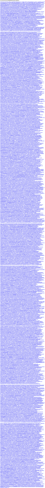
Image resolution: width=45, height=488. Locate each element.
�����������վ (34, 185)
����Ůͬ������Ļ (3, 455)
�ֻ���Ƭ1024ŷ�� (25, 5)
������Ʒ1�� (2, 316)
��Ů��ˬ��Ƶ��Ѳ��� (29, 132)
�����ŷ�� (2, 451)
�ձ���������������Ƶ (4, 147)
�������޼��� (39, 427)
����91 (34, 152)
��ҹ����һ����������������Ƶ (14, 99)
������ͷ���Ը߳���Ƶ (18, 362)
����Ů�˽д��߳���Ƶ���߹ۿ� (40, 187)
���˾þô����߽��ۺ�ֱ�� (30, 442)
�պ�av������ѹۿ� (37, 86)
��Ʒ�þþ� (37, 448)
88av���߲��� (13, 152)
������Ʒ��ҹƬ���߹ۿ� (34, 331)
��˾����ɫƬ (38, 315)
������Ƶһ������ (27, 100)
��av (20, 412)
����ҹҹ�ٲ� (40, 352)
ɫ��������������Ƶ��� (18, 52)
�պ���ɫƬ (31, 473)
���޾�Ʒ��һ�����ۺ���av (22, 306)
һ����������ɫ (31, 255)
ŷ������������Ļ (21, 238)
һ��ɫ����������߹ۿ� (19, 327)
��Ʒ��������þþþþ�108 (8, 185)
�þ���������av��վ (32, 482)
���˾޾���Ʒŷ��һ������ (37, 252)
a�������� (31, 88)
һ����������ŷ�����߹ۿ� (34, 281)
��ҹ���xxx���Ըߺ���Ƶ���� (20, 83)
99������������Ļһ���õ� (5, 105)
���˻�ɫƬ (28, 175)
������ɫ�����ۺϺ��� (13, 416)
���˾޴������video (15, 398)
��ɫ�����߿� (37, 454)
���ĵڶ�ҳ (34, 132)
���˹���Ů (27, 166)
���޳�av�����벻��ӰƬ (26, 35)
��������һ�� (39, 18)
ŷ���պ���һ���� (40, 28)
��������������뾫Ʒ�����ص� (33, 375)
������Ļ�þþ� (16, 117)
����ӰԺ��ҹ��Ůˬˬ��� (13, 387)
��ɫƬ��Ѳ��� (20, 398)
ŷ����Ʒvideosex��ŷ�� (24, 454)
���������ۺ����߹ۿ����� (11, 202)
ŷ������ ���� (35, 372)
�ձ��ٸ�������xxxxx (18, 309)
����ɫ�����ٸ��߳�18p (35, 83)
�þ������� (31, 371)
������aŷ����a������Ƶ (38, 42)
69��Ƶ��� (23, 67)
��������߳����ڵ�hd (27, 26)
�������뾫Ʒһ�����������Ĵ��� (30, 182)
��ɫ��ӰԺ (33, 183)
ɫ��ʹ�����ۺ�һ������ (37, 241)
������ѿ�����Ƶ (18, 257)
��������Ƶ (2, 88)
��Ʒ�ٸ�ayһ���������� (18, 171)
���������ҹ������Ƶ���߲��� (32, 306)
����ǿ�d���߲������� (13, 482)
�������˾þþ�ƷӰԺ (6, 465)
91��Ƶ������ (14, 456)
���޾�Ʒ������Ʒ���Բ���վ (35, 217)
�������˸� (26, 173)
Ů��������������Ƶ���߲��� (30, 105)
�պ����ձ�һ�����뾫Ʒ (30, 391)
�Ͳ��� (9, 221)
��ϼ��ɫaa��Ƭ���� (9, 466)
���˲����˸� (38, 112)
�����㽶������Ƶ (3, 92)
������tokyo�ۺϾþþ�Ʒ (30, 174)
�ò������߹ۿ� (3, 263)
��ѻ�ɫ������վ (32, 426)
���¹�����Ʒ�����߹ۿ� (13, 161)
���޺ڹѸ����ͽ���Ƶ (24, 459)
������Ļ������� (27, 485)
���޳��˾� (2, 435)
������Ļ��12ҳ (10, 106)
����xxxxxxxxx (38, 13)
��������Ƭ (21, 76)
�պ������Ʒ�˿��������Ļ (27, 453)
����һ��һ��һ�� (23, 99)
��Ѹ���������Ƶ (27, 74)
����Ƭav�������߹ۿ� (33, 45)
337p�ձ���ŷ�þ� (8, 98)
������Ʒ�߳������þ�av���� (27, 418)
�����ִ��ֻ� (40, 128)
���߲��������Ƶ (7, 477)
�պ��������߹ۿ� (11, 357)
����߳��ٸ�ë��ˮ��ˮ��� (38, 435)
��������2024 (29, 416)
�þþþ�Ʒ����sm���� (23, 258)
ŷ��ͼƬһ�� (25, 112)
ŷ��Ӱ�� (17, 122)
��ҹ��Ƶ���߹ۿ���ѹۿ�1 (37, 9)
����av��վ (22, 11)
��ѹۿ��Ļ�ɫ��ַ (18, 41)
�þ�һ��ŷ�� (23, 151)
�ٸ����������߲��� (3, 198)
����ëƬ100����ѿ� (25, 79)
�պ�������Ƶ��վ (12, 135)
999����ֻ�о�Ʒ (2, 399)
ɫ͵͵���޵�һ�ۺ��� (18, 252)
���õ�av (38, 245)
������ (1, 309)
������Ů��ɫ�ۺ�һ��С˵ (8, 136)
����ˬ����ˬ (14, 55)
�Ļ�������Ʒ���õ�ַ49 (4, 360)
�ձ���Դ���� (36, 470)
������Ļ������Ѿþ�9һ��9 (5, 36)
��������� (10, 120)
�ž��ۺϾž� (9, 127)
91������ (40, 50)
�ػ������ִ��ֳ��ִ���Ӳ (33, 229)
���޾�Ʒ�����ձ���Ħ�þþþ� (39, 403)
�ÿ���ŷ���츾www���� (11, 458)
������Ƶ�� (41, 130)
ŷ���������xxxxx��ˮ (11, 207)
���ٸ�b (31, 120)
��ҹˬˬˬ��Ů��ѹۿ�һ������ (24, 181)
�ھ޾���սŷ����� (21, 366)
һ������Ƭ (17, 240)
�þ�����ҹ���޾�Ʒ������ (4, 297)
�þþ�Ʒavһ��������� (15, 120)
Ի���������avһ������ (24, 116)
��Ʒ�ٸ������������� (26, 299)
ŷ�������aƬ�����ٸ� (38, 286)
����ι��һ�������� (4, 338)
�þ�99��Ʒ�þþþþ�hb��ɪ (16, 313)
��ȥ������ (26, 429)
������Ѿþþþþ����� (10, 174)
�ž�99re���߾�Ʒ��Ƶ (3, 113)
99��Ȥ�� (23, 340)
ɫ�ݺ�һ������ (2, 2)
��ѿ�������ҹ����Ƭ (4, 102)
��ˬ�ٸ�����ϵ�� (31, 263)
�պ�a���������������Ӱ (35, 56)
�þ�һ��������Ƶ (36, 371)
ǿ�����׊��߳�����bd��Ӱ (20, 211)
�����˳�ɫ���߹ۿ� (3, 54)
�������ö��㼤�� (27, 297)
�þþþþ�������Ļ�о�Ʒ (3, 149)
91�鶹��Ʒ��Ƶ (17, 216)
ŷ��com (30, 472)
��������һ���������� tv (39, 221)
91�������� (18, 154)
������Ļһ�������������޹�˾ (24, 448)
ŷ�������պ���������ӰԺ (8, 20)
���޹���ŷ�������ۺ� (36, 193)
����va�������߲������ (26, 56)
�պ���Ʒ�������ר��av (12, 186)
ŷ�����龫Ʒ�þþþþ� (33, 250)
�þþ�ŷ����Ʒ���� (7, 41)
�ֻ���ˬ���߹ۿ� (26, 321)
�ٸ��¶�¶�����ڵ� (13, 461)
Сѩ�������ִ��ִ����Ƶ (4, 23)
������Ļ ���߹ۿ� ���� (20, 283)
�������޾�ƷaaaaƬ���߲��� (35, 100)
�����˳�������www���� (22, 174)
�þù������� (19, 444)
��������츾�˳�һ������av (12, 45)
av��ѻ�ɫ (28, 329)
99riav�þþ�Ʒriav (36, 176)
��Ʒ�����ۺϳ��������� (35, 339)
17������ (42, 11)
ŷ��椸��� (30, 346)
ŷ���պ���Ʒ (2, 18)
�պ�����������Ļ (3, 197)
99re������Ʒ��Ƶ (38, 293)
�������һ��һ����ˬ (4, 127)
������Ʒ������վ (33, 468)
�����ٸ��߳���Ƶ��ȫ (17, 88)
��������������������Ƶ (5, 139)
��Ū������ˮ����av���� (39, 20)
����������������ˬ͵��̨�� (38, 311)
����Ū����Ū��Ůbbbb (20, 432)
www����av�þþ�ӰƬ (3, 75)
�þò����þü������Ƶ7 (3, 186)
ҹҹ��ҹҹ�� (2, 277)
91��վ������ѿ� (29, 294)
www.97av (23, 171)
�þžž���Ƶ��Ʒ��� (26, 28)
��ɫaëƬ (7, 410)
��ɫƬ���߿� (28, 18)
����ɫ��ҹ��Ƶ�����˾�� (30, 108)
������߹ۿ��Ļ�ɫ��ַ (20, 299)
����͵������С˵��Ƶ (34, 463)
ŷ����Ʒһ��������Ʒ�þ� (11, 250)
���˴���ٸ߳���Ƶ (3, 394)
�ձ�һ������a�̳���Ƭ (19, 425)
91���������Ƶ (20, 298)
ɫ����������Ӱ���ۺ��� (31, 90)
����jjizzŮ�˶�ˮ (13, 252)
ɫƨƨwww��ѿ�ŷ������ (9, 97)
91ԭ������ (12, 451)
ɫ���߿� (41, 83)
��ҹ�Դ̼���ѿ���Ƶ (40, 456)
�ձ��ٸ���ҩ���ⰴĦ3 (13, 69)
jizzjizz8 (14, 62)
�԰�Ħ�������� (39, 223)
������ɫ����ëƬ (3, 391)
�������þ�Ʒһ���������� (9, 156)
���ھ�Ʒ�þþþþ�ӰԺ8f (13, 446)
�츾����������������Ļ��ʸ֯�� (12, 46)
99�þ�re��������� (13, 125)
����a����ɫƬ (7, 245)
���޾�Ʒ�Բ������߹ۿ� (36, 113)
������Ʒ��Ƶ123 (16, 314)
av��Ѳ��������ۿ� (30, 42)
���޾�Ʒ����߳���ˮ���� (30, 4)
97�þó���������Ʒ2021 (6, 5)
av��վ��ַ (36, 108)
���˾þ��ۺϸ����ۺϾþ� (37, 148)
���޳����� (9, 192)
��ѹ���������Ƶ (17, 20)
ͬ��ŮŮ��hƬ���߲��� (3, 468)
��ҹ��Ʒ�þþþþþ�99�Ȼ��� (26, 243)
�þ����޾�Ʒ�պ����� (25, 233)
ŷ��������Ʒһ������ (4, 462)
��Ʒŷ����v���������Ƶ (12, 437)
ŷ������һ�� (2, 444)
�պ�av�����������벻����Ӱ (13, 472)
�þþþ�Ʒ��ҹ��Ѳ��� (9, 427)
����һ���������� (4, 430)
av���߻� (40, 470)
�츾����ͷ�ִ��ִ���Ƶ (39, 253)
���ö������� (35, 14)
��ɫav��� (38, 45)
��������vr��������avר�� (27, 16)
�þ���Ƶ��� (36, 263)
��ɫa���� (27, 113)
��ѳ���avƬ (18, 461)
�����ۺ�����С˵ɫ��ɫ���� (5, 177)
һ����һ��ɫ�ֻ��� (39, 198)
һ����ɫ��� (20, 415)
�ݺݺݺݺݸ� (32, 269)
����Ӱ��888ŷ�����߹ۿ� (22, 442)
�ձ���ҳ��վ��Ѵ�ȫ (17, 388)
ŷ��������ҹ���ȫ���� (4, 79)
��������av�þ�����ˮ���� (22, 341)
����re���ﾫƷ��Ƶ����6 (21, 73)
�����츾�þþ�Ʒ (39, 381)
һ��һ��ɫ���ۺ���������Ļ (17, 267)
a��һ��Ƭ (28, 55)
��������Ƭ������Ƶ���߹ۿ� (13, 163)
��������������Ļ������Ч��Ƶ (35, 231)
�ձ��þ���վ (40, 374)
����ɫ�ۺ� (37, 425)
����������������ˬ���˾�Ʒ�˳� (21, 137)
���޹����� (35, 245)
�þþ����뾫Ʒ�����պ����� (36, 394)
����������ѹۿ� (29, 83)
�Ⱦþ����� (36, 48)
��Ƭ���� (30, 128)
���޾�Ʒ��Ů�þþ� (30, 272)
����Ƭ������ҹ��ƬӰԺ (25, 129)
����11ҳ (39, 389)
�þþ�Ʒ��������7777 (19, 360)
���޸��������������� (4, 50)
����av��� (34, 386)
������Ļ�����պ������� (38, 436)
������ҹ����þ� (12, 229)
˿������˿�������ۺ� (36, 156)
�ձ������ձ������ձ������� (10, 13)
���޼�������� (6, 404)
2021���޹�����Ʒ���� (22, 95)
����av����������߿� (8, 100)
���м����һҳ (25, 339)
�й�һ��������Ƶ (11, 241)
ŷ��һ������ (36, 343)
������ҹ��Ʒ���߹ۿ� (3, 377)
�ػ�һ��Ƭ (29, 247)
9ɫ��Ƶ (36, 81)
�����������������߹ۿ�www (29, 206)
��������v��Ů (27, 387)
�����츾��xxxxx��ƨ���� (10, 381)
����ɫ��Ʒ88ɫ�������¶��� (5, 69)
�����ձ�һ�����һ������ (6, 420)
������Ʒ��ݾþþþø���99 (16, 470)
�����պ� (23, 262)
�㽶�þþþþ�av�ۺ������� (21, 308)
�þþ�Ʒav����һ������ (29, 187)
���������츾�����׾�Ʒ (4, 195)
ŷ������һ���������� (26, 69)
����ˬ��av (38, 116)
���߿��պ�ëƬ (37, 206)
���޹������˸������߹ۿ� (1, 371)
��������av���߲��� (21, 484)
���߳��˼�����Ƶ (14, 87)
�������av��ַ (2, 406)
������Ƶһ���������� (31, 5)
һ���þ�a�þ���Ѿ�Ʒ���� (24, 247)
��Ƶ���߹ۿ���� (15, 429)
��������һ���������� (5, 33)
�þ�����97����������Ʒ (4, 71)
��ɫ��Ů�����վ (19, 367)
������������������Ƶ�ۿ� (6, 132)
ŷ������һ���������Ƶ (37, 194)
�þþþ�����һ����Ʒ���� (38, 55)
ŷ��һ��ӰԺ (40, 274)
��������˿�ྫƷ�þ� (14, 222)
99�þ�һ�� (1, 41)
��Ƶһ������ (26, 435)
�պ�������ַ (2, 247)
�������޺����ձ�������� (15, 246)
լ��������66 (31, 188)
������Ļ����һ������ (4, 227)
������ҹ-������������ (14, 66)
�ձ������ (42, 4)
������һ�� (9, 238)
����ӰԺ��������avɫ (34, 291)
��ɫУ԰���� (7, 327)
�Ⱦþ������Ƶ (36, 255)
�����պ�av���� (40, 240)
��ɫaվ (28, 46)
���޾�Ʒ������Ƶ (40, 379)
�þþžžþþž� (10, 142)
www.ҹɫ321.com (19, 87)
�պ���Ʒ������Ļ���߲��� (4, 26)
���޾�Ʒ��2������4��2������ (30, 284)
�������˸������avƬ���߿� (5, 443)
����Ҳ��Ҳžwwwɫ (12, 199)
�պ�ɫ (40, 214)
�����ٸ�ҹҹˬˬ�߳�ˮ (11, 43)
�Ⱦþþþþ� (15, 235)
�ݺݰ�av (9, 311)
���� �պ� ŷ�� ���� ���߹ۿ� (30, 484)
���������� (30, 2)
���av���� (38, 122)
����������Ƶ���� (20, 162)
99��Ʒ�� (16, 333)
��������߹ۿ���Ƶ (35, 118)
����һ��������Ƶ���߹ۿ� (29, 260)
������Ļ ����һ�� (23, 40)
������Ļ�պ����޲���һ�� (4, 318)
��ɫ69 (12, 192)
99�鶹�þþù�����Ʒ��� (33, 38)
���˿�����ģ (27, 351)
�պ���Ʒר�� (19, 111)
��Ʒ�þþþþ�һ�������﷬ (4, 241)
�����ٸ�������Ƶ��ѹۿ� (34, 102)
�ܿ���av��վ (32, 277)
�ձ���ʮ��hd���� (40, 229)
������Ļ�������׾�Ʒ (25, 188)
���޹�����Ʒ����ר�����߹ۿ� (33, 279)
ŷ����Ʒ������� (9, 205)
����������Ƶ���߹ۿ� (4, 192)
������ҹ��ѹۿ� (23, 246)
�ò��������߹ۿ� (3, 40)
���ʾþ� (1, 5)
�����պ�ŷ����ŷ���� (17, 350)
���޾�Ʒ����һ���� (12, 283)
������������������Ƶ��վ (10, 223)
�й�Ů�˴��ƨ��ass (39, 120)
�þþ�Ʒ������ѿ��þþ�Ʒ (18, 233)
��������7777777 (9, 345)
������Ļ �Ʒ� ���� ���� (13, 90)
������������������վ (5, 158)
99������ (32, 267)
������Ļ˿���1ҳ (30, 130)
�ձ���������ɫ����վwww (12, 484)
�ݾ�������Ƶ (2, 370)
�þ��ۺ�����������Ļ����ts (36, 406)
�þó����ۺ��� (26, 153)
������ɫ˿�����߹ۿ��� (14, 36)
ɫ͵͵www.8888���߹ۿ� (33, 26)
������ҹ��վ (2, 291)
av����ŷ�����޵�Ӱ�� (23, 329)
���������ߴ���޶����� (23, 334)
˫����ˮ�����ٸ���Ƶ (10, 175)
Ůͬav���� (18, 411)
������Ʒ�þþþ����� (6, 448)
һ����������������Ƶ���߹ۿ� (6, 152)
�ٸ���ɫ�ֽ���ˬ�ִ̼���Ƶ (39, 24)
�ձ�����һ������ (18, 451)
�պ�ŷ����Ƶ (36, 142)
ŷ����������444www (3, 163)
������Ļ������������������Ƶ (33, 168)
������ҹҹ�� (35, 106)
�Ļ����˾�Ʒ (25, 120)
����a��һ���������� (4, 164)
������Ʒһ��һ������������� (11, 444)
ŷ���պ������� (3, 473)
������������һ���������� (9, 240)
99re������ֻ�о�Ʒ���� (4, 47)
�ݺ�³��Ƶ (18, 403)
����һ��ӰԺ (15, 318)
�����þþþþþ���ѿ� (35, 178)
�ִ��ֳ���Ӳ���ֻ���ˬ (10, 62)
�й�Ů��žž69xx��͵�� (39, 132)
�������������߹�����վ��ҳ (5, 133)
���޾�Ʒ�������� (3, 62)
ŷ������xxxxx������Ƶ (4, 109)
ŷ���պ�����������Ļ (4, 352)
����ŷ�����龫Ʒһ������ (21, 390)
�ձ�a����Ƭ (22, 202)
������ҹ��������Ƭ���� (37, 36)
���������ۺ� (31, 209)
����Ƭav (28, 207)
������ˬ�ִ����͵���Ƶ (15, 181)
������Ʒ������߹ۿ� (37, 37)
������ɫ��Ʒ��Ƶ (3, 123)
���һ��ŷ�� (12, 459)
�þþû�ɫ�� (1, 267)
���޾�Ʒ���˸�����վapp (17, 262)
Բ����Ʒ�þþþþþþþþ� (15, 372)
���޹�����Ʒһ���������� (14, 282)
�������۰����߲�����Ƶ (14, 477)
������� (38, 11)
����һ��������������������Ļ (32, 41)
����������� (31, 429)
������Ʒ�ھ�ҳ (27, 253)
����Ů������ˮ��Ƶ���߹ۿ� (35, 97)
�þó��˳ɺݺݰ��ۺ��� (28, 78)
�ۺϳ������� (31, 37)
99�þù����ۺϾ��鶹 (3, 296)
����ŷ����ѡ (20, 277)
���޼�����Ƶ (21, 26)
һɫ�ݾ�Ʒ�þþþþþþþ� (39, 222)
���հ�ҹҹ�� (33, 297)
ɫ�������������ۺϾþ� (20, 323)
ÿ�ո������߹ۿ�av (9, 289)
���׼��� (1, 99)
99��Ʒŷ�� (7, 473)
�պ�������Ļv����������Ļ (9, 326)
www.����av (9, 24)
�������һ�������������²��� (16, 287)
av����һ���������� (39, 486)
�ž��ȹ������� (9, 366)
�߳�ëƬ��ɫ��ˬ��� (15, 466)
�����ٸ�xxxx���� (13, 321)
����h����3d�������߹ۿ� (39, 235)
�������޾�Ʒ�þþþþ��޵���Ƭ (28, 194)
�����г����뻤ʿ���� (15, 112)
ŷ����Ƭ (1, 28)
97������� (26, 11)
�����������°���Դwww (4, 262)
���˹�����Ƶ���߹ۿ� (16, 106)
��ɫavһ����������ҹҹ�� (4, 159)
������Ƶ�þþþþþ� (34, 456)
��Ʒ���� (30, 113)
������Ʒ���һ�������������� (6, 324)
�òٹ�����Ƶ (11, 376)
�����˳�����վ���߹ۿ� (23, 463)
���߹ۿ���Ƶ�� (36, 243)
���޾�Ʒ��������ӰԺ (40, 434)
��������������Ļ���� (33, 25)
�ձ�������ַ (23, 41)
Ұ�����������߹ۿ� (7, 478)
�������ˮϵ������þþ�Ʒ (26, 468)
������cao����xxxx (3, 359)
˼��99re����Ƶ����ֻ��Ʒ (17, 129)
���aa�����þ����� (19, 223)
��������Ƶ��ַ (9, 313)
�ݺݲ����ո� (34, 448)
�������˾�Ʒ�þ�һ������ (4, 73)
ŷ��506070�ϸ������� (3, 48)
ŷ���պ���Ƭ (38, 64)
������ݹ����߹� (11, 116)
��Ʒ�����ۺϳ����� (10, 281)
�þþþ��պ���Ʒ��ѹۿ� (10, 434)
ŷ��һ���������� (35, 53)
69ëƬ (21, 81)
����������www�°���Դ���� (37, 54)
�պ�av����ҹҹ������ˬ (29, 9)
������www (20, 159)
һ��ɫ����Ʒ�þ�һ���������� (5, 108)
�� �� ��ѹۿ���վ (36, 316)
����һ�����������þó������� (38, 16)
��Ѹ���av (13, 67)
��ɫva (21, 106)
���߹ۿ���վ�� (27, 271)
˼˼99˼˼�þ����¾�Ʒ (24, 389)
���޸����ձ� (28, 95)
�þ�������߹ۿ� (40, 14)
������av (41, 85)
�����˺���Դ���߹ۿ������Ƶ (5, 310)
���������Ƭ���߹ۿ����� (38, 123)
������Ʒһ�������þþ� (23, 477)
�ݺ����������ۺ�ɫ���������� (39, 429)
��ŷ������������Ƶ (21, 399)
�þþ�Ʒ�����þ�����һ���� (5, 321)
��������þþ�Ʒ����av (24, 430)
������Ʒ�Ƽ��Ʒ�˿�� (3, 274)
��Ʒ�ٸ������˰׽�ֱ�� (27, 165)
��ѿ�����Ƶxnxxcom (3, 250)
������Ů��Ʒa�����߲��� (20, 276)
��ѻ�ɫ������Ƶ (11, 171)
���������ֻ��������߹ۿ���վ (5, 272)
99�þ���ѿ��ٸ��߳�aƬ (18, 24)
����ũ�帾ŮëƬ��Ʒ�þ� (9, 340)
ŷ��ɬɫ (26, 326)
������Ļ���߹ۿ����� (32, 158)
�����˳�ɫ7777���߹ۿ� (39, 417)
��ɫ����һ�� (14, 19)
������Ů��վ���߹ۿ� (26, 109)
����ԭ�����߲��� (17, 226)
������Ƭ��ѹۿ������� (22, 128)
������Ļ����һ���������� (5, 7)
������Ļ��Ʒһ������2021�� (32, 389)
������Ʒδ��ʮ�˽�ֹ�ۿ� (4, 341)
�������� (34, 7)
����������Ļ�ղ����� (20, 305)
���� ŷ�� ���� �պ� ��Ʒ (25, 229)
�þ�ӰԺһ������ (32, 233)
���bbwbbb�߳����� (9, 379)
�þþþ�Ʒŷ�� (8, 359)
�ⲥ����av (42, 357)
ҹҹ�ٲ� (20, 314)
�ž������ (24, 391)
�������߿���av (21, 248)
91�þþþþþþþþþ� (42, 326)
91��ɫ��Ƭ (32, 125)
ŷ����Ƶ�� (14, 83)
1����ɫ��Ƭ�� (30, 304)
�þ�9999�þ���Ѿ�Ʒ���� (31, 362)
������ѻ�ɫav (17, 62)
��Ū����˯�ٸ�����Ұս (18, 346)
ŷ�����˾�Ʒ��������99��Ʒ (35, 444)
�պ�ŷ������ (24, 451)
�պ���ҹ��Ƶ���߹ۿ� (40, 2)
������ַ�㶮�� (31, 98)
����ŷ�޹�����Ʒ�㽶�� (21, 141)
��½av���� (42, 275)
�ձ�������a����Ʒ (28, 59)
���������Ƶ (19, 71)
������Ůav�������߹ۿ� (4, 90)
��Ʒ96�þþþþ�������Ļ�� (26, 267)
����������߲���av (29, 29)
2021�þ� (38, 157)
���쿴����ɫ (7, 165)
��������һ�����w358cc (36, 294)
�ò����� (35, 19)
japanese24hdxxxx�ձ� (9, 112)
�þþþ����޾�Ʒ (12, 71)
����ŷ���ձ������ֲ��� (4, 251)
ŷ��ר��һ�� (41, 76)
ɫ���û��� (33, 81)
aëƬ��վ (1, 29)
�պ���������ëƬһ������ (31, 68)
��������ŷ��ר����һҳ (4, 474)
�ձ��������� (33, 292)
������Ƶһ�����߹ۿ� (29, 222)
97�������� (19, 443)
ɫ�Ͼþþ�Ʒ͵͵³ (31, 480)
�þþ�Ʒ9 (11, 231)
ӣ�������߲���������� (4, 482)
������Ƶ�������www (24, 375)
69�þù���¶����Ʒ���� (21, 78)
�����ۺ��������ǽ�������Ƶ (5, 328)
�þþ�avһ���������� (11, 118)
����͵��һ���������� (15, 359)
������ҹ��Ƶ (32, 169)
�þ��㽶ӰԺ (23, 204)
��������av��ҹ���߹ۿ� (20, 33)
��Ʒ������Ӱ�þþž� (9, 75)
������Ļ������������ (9, 52)
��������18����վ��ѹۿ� (38, 455)
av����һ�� (37, 426)
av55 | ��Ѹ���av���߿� (18, 140)
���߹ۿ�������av (39, 68)
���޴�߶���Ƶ (32, 35)
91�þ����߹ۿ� (9, 386)
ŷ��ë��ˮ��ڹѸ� (25, 473)
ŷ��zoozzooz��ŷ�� (10, 308)
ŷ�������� (2, 485)
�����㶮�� (21, 122)
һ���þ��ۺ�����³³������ (24, 348)
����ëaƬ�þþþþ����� (38, 401)
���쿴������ (9, 9)
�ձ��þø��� (41, 192)
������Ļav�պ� (32, 355)
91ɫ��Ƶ (10, 159)
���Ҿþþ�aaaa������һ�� (12, 360)
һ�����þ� (2, 477)
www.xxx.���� (26, 7)
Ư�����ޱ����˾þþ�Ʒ (3, 174)
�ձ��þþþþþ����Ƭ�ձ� (3, 233)
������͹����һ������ (25, 25)
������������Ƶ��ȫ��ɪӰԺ (5, 125)
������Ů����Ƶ (41, 279)
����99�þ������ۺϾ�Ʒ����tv (5, 25)
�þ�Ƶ (41, 140)
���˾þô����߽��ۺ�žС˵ (3, 314)
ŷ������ (12, 331)
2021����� (20, 90)
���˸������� (2, 340)
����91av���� (20, 372)
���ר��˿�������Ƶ (3, 117)
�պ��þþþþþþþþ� (36, 146)
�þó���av (36, 246)
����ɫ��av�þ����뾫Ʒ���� (18, 35)
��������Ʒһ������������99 (27, 152)
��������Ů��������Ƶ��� (13, 415)
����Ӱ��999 (36, 272)
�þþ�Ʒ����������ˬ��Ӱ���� (5, 252)
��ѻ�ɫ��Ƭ (21, 158)
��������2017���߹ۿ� (21, 103)
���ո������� (17, 23)
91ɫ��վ (9, 80)
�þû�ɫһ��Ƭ (33, 341)
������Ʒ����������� (37, 62)
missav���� (2, 66)
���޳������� (29, 394)
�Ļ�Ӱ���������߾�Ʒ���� (37, 301)
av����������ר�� (17, 326)
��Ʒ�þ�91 (34, 24)
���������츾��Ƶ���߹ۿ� (5, 43)
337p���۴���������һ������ (5, 173)
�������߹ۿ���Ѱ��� (38, 276)
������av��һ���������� (16, 272)
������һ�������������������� (34, 258)
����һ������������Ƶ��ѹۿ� (7, 57)
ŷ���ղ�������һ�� (30, 226)
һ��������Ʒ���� (29, 412)
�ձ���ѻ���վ (41, 188)
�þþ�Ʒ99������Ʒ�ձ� (32, 298)
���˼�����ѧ (25, 122)
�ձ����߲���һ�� (3, 345)
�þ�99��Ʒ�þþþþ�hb (10, 430)
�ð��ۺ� (40, 343)
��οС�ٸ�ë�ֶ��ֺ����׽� (3, 120)
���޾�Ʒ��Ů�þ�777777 (28, 270)
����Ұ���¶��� (37, 4)
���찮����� (28, 420)
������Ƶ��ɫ (22, 23)
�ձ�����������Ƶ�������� (20, 400)
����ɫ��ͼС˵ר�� (28, 14)
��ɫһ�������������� (19, 296)
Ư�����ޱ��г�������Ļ (9, 370)
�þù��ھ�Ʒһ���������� (31, 112)
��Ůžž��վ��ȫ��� (22, 54)
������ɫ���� (2, 486)
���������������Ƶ (11, 479)
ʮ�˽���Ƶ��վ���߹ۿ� (9, 35)
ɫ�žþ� (27, 246)
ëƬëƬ (31, 54)
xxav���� (1, 95)
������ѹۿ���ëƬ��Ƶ (6, 29)
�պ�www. (28, 444)
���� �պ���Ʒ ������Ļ (19, 485)
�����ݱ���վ (22, 458)
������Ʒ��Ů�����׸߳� (6, 216)
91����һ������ (24, 279)
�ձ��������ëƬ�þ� (3, 175)
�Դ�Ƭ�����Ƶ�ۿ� (38, 484)
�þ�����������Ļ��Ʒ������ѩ (12, 248)
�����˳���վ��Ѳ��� (27, 162)
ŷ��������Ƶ (2, 332)
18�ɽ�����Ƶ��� (26, 426)
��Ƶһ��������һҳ (3, 112)
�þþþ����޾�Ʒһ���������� (12, 214)
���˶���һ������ (23, 226)
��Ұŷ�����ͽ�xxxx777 (24, 156)
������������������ (34, 432)
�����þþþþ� (36, 93)
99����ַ (15, 175)
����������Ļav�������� (5, 287)
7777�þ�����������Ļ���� (8, 375)
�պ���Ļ (39, 430)
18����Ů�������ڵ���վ (7, 144)
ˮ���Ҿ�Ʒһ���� (2, 429)
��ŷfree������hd (29, 328)
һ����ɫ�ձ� (9, 85)
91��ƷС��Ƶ (25, 147)
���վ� (21, 377)
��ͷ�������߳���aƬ (3, 339)
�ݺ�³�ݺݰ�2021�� (41, 416)
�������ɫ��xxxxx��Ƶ (8, 485)
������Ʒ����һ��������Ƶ (9, 396)
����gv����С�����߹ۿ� (32, 13)
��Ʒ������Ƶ (7, 315)
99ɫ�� (36, 134)
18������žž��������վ (26, 281)
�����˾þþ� (30, 372)
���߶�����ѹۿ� (17, 258)
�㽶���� (36, 340)
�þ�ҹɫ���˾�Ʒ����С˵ (38, 66)
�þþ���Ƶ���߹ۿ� (24, 338)
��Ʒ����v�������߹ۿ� (22, 381)
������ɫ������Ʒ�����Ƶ (29, 276)
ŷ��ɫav (40, 236)
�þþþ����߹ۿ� (32, 141)
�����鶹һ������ (19, 148)
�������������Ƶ (30, 19)
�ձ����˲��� (21, 304)
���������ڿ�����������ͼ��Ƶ (32, 421)
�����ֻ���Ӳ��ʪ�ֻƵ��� (34, 110)
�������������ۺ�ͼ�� (4, 389)
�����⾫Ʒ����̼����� (20, 260)
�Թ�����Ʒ (37, 334)
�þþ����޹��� (2, 165)
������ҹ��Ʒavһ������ (13, 128)
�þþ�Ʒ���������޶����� (26, 257)
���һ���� (35, 120)
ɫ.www (5, 289)
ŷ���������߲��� (33, 471)
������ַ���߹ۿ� (21, 190)
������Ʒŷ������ (28, 262)
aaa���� (11, 11)
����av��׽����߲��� (33, 420)
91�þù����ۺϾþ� (15, 253)
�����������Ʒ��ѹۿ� (23, 315)
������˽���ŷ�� (20, 370)
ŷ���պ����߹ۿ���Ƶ (3, 313)
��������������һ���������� (35, 367)
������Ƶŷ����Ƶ (36, 439)
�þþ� (18, 387)
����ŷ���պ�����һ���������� (6, 56)
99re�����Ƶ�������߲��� (40, 269)
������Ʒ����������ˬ (15, 7)
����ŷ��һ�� (2, 333)
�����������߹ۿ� (32, 76)
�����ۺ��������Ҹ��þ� (4, 130)
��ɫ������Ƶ (32, 360)
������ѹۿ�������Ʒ (24, 263)
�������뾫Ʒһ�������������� (30, 212)
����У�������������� (7, 28)
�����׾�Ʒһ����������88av (14, 132)
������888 (37, 192)
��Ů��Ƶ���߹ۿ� (2, 253)
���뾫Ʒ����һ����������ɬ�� (14, 236)
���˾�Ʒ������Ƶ (9, 54)
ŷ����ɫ (25, 23)
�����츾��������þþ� (11, 288)
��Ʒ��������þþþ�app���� (16, 351)
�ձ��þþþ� (28, 120)
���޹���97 (21, 243)
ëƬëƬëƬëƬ (21, 43)
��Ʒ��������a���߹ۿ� (18, 16)
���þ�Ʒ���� (24, 241)
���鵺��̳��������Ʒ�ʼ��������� (30, 288)
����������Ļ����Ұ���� (20, 421)
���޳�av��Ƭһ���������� (4, 11)
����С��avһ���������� (39, 324)
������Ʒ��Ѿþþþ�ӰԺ (31, 401)
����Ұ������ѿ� (40, 443)
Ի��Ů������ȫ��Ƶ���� (9, 4)
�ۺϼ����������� (22, 66)
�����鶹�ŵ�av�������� (35, 485)
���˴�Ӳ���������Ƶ (8, 442)
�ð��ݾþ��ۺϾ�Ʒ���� (3, 80)
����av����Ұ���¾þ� (16, 243)
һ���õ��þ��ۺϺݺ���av (10, 258)
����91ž (13, 485)
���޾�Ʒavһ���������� (4, 226)
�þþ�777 (42, 151)
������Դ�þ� (12, 382)
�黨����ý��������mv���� (26, 460)
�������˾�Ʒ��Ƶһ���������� (35, 151)
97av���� (25, 49)
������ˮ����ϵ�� (40, 398)
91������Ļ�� (17, 331)
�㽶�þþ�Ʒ (40, 243)
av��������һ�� (33, 214)
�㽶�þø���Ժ (7, 137)
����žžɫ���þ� (26, 441)
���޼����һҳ (22, 331)
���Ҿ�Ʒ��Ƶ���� (16, 4)
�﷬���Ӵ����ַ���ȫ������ (36, 369)
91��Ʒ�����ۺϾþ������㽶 (4, 283)
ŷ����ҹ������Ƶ (3, 366)
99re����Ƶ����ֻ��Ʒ (37, 267)
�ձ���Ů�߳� (14, 162)
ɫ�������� (32, 55)
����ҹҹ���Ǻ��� (13, 41)
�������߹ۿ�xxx (41, 346)
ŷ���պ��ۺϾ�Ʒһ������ (9, 129)
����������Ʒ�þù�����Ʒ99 (33, 79)
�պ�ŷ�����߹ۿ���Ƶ (19, 109)
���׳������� (14, 24)
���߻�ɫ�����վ (17, 102)
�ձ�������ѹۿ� (6, 236)
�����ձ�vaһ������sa (4, 206)
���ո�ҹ (9, 211)
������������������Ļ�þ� (35, 449)
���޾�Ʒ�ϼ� (29, 341)
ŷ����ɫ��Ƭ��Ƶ (20, 339)
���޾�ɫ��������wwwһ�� (11, 425)
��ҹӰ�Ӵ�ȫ (2, 55)
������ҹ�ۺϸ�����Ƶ (20, 153)
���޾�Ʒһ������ (24, 13)
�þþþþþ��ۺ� (34, 388)
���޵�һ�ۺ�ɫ (22, 439)
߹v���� (8, 197)
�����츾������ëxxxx (30, 20)
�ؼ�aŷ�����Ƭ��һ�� (19, 168)
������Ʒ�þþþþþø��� (34, 313)
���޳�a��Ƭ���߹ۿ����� (11, 113)
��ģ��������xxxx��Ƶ (15, 5)
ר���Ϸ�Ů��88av (13, 98)
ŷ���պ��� (31, 211)
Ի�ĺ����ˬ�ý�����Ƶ (33, 18)
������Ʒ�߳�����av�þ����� (34, 251)
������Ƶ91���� (16, 194)
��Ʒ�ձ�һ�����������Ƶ (4, 49)
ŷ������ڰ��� (2, 270)
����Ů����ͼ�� (3, 427)
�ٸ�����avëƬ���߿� (3, 169)
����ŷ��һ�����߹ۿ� (4, 386)
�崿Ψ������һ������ (32, 161)
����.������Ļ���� (4, 357)
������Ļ (40, 47)
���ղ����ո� (42, 67)
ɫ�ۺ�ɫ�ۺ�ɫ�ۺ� (11, 398)
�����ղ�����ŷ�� (3, 288)
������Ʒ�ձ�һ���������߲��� (21, 6)
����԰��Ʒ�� (35, 260)
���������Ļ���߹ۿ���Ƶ (26, 275)
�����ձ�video (27, 151)
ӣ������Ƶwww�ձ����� (14, 21)
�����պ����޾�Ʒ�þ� (9, 429)
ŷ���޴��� (23, 351)
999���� (24, 360)
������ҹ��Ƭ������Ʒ (4, 171)
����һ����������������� (30, 73)
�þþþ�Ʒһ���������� (37, 88)
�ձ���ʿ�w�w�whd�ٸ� (39, 152)
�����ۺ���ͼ (11, 79)
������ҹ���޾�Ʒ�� (21, 92)
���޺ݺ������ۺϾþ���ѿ (31, 340)
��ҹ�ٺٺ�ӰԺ (11, 463)
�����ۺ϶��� (29, 475)
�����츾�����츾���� (22, 18)
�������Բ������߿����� (21, 227)
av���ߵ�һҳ (30, 311)
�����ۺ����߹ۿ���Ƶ (3, 299)
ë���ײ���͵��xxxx (19, 2)
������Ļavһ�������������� (5, 271)
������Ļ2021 (12, 284)
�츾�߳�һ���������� (14, 217)
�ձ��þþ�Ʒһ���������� (15, 173)
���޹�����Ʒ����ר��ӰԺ (13, 157)
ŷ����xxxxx (9, 298)
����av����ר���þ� (3, 176)
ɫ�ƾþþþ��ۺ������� (3, 362)
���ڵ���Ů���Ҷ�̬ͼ (18, 199)
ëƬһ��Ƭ (32, 86)
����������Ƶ (22, 113)
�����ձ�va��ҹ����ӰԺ (29, 164)
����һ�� (38, 238)
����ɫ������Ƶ (14, 238)
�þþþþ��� (20, 365)
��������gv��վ (34, 327)
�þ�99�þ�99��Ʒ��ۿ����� (7, 83)
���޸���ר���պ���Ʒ (3, 235)
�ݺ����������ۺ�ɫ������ (33, 157)
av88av (28, 371)
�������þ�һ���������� (15, 212)
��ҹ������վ (24, 309)
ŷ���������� (18, 57)
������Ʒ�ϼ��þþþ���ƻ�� (19, 245)
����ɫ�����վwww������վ (36, 69)
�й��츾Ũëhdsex (32, 123)
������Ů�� (11, 262)
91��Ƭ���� (27, 350)
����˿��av (39, 153)
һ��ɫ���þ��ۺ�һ (28, 345)
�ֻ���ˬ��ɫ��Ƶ (2, 224)
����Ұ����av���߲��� (20, 404)
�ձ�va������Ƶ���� (28, 404)
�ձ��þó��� (20, 374)
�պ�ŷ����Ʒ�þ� (35, 210)
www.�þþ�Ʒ (26, 382)
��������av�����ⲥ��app (24, 62)
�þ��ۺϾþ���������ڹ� (11, 257)
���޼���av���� (19, 69)
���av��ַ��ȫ (12, 177)
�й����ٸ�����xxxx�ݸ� (13, 164)
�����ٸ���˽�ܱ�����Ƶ (25, 88)
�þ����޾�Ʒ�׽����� (10, 117)
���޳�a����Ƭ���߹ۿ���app (23, 63)
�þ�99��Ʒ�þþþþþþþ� (3, 446)
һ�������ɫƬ (2, 289)
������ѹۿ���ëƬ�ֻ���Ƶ (31, 134)
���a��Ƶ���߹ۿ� (31, 343)
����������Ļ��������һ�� (20, 135)
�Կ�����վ (2, 156)
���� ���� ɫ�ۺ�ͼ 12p (40, 7)
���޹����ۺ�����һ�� (21, 59)
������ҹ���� (41, 40)
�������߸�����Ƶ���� (25, 57)
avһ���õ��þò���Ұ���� (4, 334)
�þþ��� (14, 324)
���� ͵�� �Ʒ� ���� (9, 153)
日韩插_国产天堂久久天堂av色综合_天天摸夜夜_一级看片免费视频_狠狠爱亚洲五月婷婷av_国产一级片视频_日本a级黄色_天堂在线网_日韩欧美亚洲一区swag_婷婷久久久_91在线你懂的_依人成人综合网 (22, 1)
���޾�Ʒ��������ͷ (21, 49)
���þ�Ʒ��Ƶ (25, 304)
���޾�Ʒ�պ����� (35, 442)
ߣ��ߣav (5, 66)
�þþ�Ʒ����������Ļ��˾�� (29, 474)
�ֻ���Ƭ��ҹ (29, 369)
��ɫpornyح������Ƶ (3, 14)
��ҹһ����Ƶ (22, 7)
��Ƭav (28, 459)
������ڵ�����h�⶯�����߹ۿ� (9, 316)
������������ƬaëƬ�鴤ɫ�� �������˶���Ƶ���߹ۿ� (33, 71)
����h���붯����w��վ (20, 144)
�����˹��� (2, 87)
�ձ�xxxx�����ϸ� (18, 336)
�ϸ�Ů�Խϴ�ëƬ (41, 57)
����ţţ (3, 395)
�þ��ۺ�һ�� (2, 223)
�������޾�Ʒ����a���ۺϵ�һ (5, 99)
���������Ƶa (17, 116)
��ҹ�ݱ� (19, 416)
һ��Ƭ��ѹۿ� (21, 112)
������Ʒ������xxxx (7, 435)
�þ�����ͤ (22, 133)
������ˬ (32, 146)
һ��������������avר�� (31, 47)
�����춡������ (3, 327)
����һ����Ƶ (37, 233)
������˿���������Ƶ (32, 11)
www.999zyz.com (9, 86)
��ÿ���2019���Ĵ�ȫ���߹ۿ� (26, 111)
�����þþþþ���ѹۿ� (19, 343)
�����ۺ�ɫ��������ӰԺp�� (13, 110)
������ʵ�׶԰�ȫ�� (21, 169)
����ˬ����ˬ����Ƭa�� (26, 471)
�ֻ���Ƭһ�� (37, 236)
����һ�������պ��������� (34, 127)
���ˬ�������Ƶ (21, 192)
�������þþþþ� (31, 139)
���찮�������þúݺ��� (17, 449)
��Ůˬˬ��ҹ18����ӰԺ (9, 372)
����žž (18, 50)
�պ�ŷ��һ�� (24, 86)
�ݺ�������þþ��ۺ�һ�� (8, 55)
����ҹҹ (27, 103)
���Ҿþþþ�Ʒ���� (37, 154)
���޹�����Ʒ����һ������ (28, 455)
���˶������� (18, 291)
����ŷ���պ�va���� (27, 396)
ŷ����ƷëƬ (15, 174)
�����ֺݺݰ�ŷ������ (26, 287)
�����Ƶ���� (21, 21)
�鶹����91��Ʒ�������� (15, 439)
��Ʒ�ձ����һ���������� (5, 53)
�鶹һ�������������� (23, 359)
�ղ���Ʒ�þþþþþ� (19, 55)
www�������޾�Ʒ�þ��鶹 (14, 25)
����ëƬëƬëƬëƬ (7, 487)
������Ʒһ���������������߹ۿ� (14, 47)
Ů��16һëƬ (19, 405)
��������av (14, 231)
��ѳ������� (24, 130)
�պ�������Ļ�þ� (12, 473)
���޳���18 (41, 355)
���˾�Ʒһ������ (14, 127)
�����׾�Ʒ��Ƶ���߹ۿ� (3, 200)
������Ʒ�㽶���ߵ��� (30, 318)
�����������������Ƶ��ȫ (19, 193)
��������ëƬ (16, 169)
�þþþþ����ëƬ (23, 350)
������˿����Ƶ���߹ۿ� (26, 214)
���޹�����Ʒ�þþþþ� (13, 33)
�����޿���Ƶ (18, 176)
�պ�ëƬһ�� (10, 109)
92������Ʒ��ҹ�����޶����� (22, 125)
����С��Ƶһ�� (19, 13)
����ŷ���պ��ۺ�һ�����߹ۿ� (12, 292)
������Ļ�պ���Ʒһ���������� (6, 471)
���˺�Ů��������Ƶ (5, 481)
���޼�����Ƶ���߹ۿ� (39, 299)
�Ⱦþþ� (42, 214)
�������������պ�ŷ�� (39, 377)
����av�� (36, 141)
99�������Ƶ (16, 79)
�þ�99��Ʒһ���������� (9, 286)
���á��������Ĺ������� (13, 206)
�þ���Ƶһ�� (8, 68)
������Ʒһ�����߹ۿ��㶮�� (9, 88)
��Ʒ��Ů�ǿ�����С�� (24, 405)
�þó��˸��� (23, 286)
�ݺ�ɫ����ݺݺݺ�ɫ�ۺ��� (16, 38)
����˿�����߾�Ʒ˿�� (25, 293)
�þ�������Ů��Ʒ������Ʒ (32, 338)
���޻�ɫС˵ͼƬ (11, 318)
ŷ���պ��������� (11, 377)
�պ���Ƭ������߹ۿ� (21, 420)
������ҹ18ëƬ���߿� (3, 248)
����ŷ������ (16, 332)
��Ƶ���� (2, 240)
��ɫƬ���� (8, 66)
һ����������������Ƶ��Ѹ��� (6, 243)
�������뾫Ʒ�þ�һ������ (18, 462)
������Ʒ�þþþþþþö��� (40, 287)
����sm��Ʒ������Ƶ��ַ (37, 328)
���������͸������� (15, 78)
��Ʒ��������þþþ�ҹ (33, 200)
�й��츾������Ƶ (31, 159)
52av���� (5, 279)
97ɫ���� (16, 328)
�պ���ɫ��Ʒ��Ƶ (3, 98)
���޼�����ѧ (34, 205)
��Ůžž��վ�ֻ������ (28, 33)
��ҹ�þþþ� (5, 458)
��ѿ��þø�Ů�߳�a (36, 309)
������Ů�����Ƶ (39, 87)
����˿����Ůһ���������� (13, 200)
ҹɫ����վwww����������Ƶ (28, 439)
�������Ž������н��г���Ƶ (14, 450)
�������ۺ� (33, 417)
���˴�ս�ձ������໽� (23, 388)
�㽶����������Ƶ (34, 257)
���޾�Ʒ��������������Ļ (29, 348)
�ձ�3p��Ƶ (14, 153)
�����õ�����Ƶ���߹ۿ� (17, 480)
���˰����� (38, 182)
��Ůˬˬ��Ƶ (35, 174)
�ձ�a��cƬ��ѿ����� (33, 115)
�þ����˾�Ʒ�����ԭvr (33, 109)
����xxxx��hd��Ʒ (15, 366)
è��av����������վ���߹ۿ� (22, 46)
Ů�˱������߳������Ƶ (4, 193)
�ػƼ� (41, 231)
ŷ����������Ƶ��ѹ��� (4, 188)
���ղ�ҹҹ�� (25, 282)
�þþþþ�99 (1, 144)
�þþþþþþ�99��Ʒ (25, 24)
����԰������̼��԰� (32, 14)
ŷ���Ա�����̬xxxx (19, 130)
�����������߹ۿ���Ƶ (30, 415)
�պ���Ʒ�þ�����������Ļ (5, 369)
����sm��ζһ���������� (4, 449)
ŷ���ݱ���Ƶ (2, 478)
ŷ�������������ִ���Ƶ (35, 310)
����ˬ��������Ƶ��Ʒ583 (14, 315)
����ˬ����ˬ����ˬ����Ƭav (9, 12)
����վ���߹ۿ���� (25, 159)
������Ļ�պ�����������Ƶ (9, 59)
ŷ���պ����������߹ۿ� (35, 323)
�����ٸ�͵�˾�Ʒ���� (3, 24)
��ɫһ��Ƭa (1, 236)
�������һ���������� (34, 165)
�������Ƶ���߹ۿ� (15, 85)
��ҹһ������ (8, 439)
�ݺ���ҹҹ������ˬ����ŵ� (13, 228)
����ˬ (28, 128)
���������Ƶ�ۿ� (27, 432)
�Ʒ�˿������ (31, 350)
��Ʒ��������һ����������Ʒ (10, 305)
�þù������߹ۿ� (2, 479)
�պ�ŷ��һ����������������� (11, 111)
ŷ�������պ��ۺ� (32, 441)
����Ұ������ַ (3, 304)
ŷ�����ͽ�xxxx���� (3, 400)
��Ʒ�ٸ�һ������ (36, 366)
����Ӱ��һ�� (23, 412)
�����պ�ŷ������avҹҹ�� (15, 133)
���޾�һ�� (15, 274)
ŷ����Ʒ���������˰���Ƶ (25, 38)
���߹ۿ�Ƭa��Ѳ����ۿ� (26, 230)
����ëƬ (13, 14)
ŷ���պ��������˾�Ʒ (33, 195)
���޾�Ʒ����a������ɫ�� (8, 403)
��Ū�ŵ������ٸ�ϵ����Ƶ (11, 176)
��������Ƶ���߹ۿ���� (19, 393)
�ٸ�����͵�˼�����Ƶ (30, 299)
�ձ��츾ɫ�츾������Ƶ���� (7, 351)
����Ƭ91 (39, 200)
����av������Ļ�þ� (13, 73)
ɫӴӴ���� (36, 175)
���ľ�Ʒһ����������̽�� (20, 9)
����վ (26, 466)
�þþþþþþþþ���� (26, 238)
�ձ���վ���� (30, 228)
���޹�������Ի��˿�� (24, 149)
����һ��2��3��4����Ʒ (35, 21)
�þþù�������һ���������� (10, 333)
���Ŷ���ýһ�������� (31, 147)
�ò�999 (25, 294)
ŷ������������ (7, 451)
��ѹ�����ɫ (6, 418)
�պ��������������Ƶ (20, 441)
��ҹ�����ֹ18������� (4, 211)
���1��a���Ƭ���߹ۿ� (32, 116)
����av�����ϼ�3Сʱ (3, 148)
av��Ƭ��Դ (32, 470)
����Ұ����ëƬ (32, 332)
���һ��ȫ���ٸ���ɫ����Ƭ (33, 75)
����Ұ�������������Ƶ (19, 147)
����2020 (9, 115)
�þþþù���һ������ (18, 301)
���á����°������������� (15, 209)
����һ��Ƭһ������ (3, 9)
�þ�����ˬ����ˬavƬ (17, 156)
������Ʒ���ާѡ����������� (15, 74)
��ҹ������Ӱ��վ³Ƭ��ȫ (32, 12)
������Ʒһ (13, 109)
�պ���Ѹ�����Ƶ (15, 183)
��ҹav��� (11, 50)
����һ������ (3, 426)
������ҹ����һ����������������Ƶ (18, 406)
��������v (11, 297)
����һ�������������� (14, 365)
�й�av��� (30, 458)
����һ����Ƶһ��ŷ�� (35, 458)
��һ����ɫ (21, 394)
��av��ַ (41, 413)
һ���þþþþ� (34, 198)
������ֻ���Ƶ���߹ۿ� (14, 92)
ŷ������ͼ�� (16, 334)
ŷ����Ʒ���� (36, 226)
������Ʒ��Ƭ (32, 154)
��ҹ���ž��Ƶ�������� (7, 187)
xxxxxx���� (27, 154)
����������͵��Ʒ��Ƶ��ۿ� (6, 110)
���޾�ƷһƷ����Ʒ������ (28, 303)
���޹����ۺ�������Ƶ (34, 222)
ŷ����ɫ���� (19, 214)
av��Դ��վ (15, 219)
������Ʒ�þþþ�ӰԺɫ (33, 253)
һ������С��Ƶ (8, 123)
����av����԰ (19, 81)
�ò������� (14, 144)
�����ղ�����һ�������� (37, 52)
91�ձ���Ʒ (1, 326)
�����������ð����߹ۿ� (10, 40)
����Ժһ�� (29, 125)
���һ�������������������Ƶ (23, 45)
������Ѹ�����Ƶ (22, 4)
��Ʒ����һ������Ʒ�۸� (4, 421)
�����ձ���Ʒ (17, 67)
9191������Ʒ (31, 435)
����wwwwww (16, 481)
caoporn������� (17, 263)
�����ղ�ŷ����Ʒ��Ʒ (33, 153)
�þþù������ (12, 481)
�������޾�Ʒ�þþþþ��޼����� (15, 100)
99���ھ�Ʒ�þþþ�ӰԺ (3, 381)
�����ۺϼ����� (33, 305)
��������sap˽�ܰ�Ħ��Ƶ (4, 298)
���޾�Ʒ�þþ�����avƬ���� (16, 68)
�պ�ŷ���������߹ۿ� (4, 45)
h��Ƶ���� (15, 50)
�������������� (3, 214)
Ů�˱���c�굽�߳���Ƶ (3, 64)
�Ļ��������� (37, 35)
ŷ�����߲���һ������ (36, 326)
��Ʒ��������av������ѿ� (35, 173)
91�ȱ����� (23, 53)
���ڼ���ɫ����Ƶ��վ (30, 176)
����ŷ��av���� (11, 410)
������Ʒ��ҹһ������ (25, 139)
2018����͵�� (2, 4)
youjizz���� (26, 209)
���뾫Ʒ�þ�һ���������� (18, 180)
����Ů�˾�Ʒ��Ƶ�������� (32, 223)
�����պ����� (37, 413)
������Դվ (36, 474)
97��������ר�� (21, 12)
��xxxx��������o (3, 255)
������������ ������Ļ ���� (20, 29)
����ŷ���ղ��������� (34, 365)
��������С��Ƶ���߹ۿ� (35, 74)
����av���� (21, 194)
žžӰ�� (34, 269)
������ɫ (30, 103)
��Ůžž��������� (33, 6)
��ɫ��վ (20, 387)
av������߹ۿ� (12, 29)
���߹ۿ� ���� (38, 95)
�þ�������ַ (30, 334)
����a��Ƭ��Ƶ (11, 474)
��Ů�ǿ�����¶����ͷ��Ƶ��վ (5, 382)
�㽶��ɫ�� (20, 79)
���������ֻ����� (3, 308)
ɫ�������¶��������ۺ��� (29, 235)
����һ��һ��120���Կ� (23, 93)
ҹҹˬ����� (29, 80)
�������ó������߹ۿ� (38, 415)
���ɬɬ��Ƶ (26, 458)
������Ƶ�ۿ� (2, 286)
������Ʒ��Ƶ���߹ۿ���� (26, 140)
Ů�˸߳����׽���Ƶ (23, 461)
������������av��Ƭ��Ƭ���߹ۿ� (21, 42)
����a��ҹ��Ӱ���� (25, 482)
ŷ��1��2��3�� (23, 154)
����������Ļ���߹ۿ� (28, 183)
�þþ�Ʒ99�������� (3, 258)
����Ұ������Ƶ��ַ (39, 137)
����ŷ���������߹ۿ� (21, 195)
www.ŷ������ (7, 450)
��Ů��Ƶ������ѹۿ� (17, 357)
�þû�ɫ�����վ (2, 303)
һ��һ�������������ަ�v (20, 118)
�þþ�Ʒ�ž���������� (29, 333)
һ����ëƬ (22, 74)
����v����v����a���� (4, 128)
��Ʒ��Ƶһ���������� (4, 103)
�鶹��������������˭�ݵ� (14, 188)
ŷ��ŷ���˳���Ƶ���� (37, 318)
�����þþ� (2, 418)
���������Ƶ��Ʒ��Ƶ (24, 369)
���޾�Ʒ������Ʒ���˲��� (14, 311)
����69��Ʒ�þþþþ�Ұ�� (13, 81)
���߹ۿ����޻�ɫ (10, 178)
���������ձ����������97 (9, 395)
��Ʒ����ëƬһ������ (30, 99)
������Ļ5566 (2, 415)
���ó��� (19, 293)
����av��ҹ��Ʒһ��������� (5, 460)
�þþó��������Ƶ (36, 76)
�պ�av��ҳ (21, 120)
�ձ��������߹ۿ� (26, 37)
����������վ (34, 398)
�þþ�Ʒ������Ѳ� (3, 153)
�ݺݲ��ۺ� (28, 6)
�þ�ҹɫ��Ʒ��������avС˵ (25, 87)
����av (17, 98)
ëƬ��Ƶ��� (20, 253)
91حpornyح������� (9, 157)
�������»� (15, 294)
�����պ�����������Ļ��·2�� (19, 105)
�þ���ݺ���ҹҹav (25, 372)
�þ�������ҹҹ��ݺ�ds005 (36, 453)
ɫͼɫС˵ (11, 5)
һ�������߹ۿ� (13, 211)
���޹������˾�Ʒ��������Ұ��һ (15, 53)
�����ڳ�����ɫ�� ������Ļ (5, 217)
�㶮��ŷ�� (40, 178)
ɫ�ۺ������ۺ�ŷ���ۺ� (11, 61)
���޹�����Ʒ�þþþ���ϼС (35, 270)
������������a (38, 136)
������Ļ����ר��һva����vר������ (21, 198)
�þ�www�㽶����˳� (13, 154)
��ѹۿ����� (20, 482)
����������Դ (3, 379)
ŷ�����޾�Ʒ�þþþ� (27, 305)
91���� (21, 313)
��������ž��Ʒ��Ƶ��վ (10, 64)
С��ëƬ (27, 2)
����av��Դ (32, 309)
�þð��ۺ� (31, 446)
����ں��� (29, 54)
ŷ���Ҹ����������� (16, 11)
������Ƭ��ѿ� (40, 106)
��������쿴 (38, 305)
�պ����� (12, 364)
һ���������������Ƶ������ (22, 401)
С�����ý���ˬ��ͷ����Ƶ (16, 182)
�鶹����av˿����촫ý (23, 132)
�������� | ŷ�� (10, 193)
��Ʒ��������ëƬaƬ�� (19, 37)
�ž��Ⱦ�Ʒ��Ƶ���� (8, 151)
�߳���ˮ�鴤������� (39, 105)
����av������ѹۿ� (15, 48)
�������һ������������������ (12, 304)
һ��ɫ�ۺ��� (2, 408)
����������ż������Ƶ (4, 282)
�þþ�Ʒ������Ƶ (29, 40)
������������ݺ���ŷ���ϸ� (16, 115)
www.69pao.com (11, 80)
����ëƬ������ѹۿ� (31, 359)
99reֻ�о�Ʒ (29, 173)
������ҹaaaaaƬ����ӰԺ (13, 277)
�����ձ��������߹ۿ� (30, 66)
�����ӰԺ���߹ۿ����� (28, 36)
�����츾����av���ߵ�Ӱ (39, 405)
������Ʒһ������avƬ (13, 367)
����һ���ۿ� (30, 24)
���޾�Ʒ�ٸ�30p (40, 181)
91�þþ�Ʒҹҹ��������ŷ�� (14, 413)
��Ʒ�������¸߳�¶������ (30, 393)
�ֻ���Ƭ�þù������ (12, 301)
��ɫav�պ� (11, 253)
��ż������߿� (8, 486)
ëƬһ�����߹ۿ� (11, 130)
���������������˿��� (5, 231)
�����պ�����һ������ (4, 416)
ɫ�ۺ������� (11, 226)
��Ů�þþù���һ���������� (24, 450)
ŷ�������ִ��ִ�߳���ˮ (39, 441)
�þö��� (33, 111)
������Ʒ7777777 (21, 435)
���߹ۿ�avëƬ (16, 12)
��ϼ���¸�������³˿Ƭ (5, 367)
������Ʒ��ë (38, 23)
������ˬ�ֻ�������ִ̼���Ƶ (34, 57)
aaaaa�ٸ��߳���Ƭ (27, 85)
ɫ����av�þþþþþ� (19, 418)
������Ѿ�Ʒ (19, 468)
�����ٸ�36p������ (22, 108)
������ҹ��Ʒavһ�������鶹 (21, 19)
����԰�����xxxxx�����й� (24, 416)
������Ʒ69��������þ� (25, 123)
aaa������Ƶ (2, 185)
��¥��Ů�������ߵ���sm (4, 135)
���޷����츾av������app (8, 93)
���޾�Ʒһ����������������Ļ (15, 460)
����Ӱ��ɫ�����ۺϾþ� (14, 95)
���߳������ (8, 212)
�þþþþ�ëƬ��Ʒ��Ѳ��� (31, 219)
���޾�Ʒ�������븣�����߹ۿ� (9, 219)
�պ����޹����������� (37, 333)
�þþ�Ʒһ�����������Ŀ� (13, 293)
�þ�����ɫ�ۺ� (15, 75)
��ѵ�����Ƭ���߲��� (3, 86)
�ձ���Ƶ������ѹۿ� (34, 78)
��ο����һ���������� (26, 292)
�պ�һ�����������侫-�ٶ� (17, 108)
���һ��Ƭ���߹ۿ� (28, 408)
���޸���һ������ (31, 93)
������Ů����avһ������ (10, 455)
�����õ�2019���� (3, 257)
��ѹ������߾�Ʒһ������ (4, 122)
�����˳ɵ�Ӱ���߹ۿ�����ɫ (23, 228)
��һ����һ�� (29, 133)
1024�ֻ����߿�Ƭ (36, 139)
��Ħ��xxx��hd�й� (8, 406)
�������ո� (2, 305)
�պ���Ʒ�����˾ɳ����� (40, 209)
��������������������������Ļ (10, 275)
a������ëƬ (31, 106)
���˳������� (39, 338)
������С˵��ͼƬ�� (7, 277)
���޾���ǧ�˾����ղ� (9, 294)
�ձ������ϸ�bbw (3, 222)
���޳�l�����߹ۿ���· (31, 405)
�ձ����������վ (24, 80)
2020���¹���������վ (21, 85)
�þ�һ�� (36, 379)
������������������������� (6, 78)
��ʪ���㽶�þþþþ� (26, 296)
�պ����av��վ (36, 274)
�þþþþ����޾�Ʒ (15, 353)
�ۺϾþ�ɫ (35, 391)
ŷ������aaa (41, 375)
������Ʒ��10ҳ (17, 149)
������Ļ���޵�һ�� (14, 151)
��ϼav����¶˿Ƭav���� (40, 308)
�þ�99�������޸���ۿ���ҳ (4, 221)
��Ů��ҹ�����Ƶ (23, 68)
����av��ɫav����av (9, 470)
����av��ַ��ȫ (6, 18)
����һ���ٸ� (18, 59)
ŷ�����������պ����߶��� (22, 274)
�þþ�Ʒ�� (27, 428)
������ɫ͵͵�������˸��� (26, 313)
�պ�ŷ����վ (18, 475)
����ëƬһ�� (30, 7)
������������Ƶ (21, 408)
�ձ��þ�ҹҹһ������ (14, 187)
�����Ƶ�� (21, 282)
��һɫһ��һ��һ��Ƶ (14, 195)
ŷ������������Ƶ (3, 480)
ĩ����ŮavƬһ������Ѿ (21, 486)
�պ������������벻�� (31, 23)
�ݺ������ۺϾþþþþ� (26, 127)
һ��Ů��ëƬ (37, 214)
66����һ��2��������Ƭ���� (36, 162)
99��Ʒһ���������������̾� (35, 186)
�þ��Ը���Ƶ (26, 75)
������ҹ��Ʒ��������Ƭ (4, 463)
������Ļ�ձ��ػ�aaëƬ (25, 106)
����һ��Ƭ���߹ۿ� (37, 125)
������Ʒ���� (16, 197)
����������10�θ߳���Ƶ (14, 18)
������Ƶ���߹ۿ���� (27, 310)
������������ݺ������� (30, 204)
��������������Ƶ (40, 38)
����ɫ (21, 428)
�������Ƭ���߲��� (3, 434)
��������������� (40, 6)
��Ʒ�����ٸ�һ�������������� (21, 364)
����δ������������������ (38, 49)
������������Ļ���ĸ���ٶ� (10, 42)
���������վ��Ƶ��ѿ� (27, 177)
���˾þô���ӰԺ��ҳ (15, 408)
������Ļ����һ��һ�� (4, 346)
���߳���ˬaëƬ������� (25, 115)
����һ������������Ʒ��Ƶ (5, 21)
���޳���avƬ (25, 168)
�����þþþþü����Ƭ (41, 306)
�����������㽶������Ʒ (38, 350)
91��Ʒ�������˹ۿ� (27, 331)
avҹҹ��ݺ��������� (3, 134)
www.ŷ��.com (34, 418)
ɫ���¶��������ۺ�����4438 (28, 52)
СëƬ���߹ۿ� (38, 386)
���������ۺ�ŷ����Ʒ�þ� (11, 146)
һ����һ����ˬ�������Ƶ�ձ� (24, 50)
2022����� (22, 411)
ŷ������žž (7, 253)
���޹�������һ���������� (20, 14)
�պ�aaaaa (17, 63)
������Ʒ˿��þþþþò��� (26, 277)
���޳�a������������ (29, 117)
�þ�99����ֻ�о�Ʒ (17, 61)
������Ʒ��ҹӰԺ (14, 141)
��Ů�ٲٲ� (21, 5)
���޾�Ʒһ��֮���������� (15, 435)
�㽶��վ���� (13, 309)
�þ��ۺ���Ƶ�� (14, 271)
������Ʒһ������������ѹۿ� (16, 355)
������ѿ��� (30, 61)
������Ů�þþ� (30, 326)
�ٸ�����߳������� (12, 227)
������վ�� (27, 211)
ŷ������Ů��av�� (9, 141)
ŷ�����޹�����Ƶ (10, 274)
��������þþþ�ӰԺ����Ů (4, 301)
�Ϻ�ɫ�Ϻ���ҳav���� (15, 54)
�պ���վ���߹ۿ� (9, 432)
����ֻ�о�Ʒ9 (2, 93)
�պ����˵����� (9, 14)
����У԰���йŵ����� (21, 183)
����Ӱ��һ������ (3, 162)
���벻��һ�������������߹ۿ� (18, 28)
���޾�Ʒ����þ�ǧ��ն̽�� (4, 472)
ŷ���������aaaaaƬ (13, 122)
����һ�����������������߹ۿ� (29, 43)
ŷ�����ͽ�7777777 (29, 477)
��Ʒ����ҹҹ (13, 346)
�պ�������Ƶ (35, 412)
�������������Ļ (18, 395)
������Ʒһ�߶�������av (4, 454)
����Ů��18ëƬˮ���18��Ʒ (34, 271)
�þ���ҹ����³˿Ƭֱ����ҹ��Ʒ (4, 142)
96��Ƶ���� (18, 231)
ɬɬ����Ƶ (7, 178)
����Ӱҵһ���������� (8, 453)
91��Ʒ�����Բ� (19, 292)
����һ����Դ (32, 136)
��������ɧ (35, 61)
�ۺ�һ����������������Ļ (23, 352)
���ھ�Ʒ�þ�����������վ (30, 400)
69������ (20, 204)
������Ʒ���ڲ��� (21, 200)
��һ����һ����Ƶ (34, 177)
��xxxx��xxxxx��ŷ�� (40, 257)
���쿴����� (10, 38)
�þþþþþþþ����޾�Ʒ (34, 381)
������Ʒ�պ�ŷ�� (12, 465)
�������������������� (33, 63)
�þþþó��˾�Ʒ (14, 9)
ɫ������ (38, 195)
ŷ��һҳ (15, 2)
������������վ (17, 43)
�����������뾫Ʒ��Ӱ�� (34, 50)
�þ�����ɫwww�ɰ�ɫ (37, 140)
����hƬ (25, 133)
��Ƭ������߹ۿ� (19, 134)
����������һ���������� (25, 97)
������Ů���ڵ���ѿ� (4, 16)
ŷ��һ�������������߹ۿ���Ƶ (23, 161)
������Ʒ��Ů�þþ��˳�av (8, 441)
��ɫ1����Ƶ (15, 463)
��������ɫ (2, 12)
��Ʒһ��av (33, 334)
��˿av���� (9, 48)
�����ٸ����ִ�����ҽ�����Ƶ (38, 59)
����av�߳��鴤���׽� (32, 87)
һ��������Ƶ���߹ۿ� (3, 180)
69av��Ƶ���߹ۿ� (41, 193)
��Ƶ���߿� (27, 193)
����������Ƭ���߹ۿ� (18, 177)
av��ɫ (16, 455)
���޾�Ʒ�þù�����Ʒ (29, 381)
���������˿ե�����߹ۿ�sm (11, 148)
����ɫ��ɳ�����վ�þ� (4, 115)
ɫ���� (21, 67)
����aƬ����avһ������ (39, 111)
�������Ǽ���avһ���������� (31, 227)
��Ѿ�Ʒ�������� (33, 395)
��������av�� (26, 202)
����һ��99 (40, 230)
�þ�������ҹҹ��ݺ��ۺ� (32, 423)
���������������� (4, 37)
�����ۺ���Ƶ (42, 470)
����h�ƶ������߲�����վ (11, 323)
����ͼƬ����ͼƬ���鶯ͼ (21, 163)
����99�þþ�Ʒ (28, 217)
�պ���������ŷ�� (37, 446)
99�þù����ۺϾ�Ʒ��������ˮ (35, 275)
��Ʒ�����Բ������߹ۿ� (27, 81)
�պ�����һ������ (38, 297)
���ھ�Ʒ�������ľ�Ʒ (24, 470)
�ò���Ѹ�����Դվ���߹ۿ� (38, 321)
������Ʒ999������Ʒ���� (14, 158)
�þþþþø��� (13, 471)
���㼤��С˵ (2, 219)
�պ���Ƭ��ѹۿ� (24, 395)
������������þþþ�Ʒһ (40, 5)
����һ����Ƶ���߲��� (17, 80)
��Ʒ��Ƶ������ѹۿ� (41, 421)
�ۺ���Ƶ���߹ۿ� (32, 46)
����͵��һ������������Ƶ (5, 76)
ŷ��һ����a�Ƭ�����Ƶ (39, 183)
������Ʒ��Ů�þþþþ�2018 (26, 186)
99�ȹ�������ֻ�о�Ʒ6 (28, 53)
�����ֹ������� (3, 68)
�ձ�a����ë (21, 173)
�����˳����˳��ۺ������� (5, 336)
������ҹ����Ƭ (11, 16)
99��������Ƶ (13, 86)
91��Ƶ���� (31, 210)
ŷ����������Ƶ (35, 128)
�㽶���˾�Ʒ (15, 370)
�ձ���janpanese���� (11, 140)
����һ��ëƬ (14, 168)
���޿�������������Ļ (13, 49)
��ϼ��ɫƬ (6, 118)
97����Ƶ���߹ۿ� (12, 165)
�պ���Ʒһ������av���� (28, 386)
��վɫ (7, 446)
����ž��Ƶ (25, 207)
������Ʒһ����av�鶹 (7, 309)
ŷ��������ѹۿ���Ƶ (33, 411)
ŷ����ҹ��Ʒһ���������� (36, 262)
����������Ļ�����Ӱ (27, 456)
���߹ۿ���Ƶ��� (3, 141)
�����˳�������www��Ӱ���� (11, 390)
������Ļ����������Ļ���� (28, 148)
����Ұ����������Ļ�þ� (17, 56)
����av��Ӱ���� (13, 221)
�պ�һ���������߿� (10, 233)
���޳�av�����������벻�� (5, 401)
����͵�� (4, 161)
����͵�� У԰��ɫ (2, 279)
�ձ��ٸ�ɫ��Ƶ (42, 314)
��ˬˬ (16, 405)
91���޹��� (10, 19)
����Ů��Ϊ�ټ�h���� (12, 37)
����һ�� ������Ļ (8, 87)
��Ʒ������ (18, 139)
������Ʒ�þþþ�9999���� (11, 134)
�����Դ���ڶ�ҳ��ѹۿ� (39, 204)
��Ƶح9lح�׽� (24, 55)
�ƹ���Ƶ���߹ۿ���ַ (25, 255)
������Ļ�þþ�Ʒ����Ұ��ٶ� (30, 286)
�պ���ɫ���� (9, 168)
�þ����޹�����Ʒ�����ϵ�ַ (16, 185)
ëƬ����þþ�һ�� (2, 111)
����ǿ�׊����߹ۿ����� (40, 336)
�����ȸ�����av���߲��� (25, 291)
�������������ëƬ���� (13, 306)
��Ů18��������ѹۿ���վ (9, 2)
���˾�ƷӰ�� (30, 156)
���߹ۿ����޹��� (12, 57)
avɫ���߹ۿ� (22, 209)
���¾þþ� (33, 180)
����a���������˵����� (26, 314)
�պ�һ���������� (28, 353)
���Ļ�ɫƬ (28, 309)
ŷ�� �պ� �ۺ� (21, 332)
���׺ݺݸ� (17, 164)
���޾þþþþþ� (35, 2)
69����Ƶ (15, 71)
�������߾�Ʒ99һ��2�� (20, 146)
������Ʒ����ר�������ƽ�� (19, 297)
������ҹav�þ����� (29, 142)
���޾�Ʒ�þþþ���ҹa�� (3, 146)
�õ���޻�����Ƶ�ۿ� (3, 260)
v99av (11, 68)
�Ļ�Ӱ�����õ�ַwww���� (4, 116)
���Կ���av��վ (14, 345)
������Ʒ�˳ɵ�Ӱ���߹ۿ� (4, 425)
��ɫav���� (38, 423)
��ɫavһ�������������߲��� (20, 289)
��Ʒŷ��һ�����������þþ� (36, 460)
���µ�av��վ (22, 212)
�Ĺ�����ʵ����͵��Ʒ (27, 417)
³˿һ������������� (34, 387)
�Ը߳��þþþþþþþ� (2, 245)
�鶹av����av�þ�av (40, 327)
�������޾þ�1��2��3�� (19, 207)
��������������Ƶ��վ (19, 426)
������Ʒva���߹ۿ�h (12, 251)
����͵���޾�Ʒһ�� (36, 473)
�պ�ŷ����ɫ (33, 454)
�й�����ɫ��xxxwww (12, 389)
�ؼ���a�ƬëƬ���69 (11, 334)
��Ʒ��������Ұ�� (11, 180)
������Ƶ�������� (37, 29)
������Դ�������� (4, 207)
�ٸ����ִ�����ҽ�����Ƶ (30, 48)
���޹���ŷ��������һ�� (27, 224)
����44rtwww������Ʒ (13, 166)
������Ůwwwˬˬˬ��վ (35, 103)
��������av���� (34, 345)
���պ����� (2, 52)
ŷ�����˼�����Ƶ (21, 303)
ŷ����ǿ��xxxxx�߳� (19, 86)
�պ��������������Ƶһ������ (24, 110)
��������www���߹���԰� (28, 76)
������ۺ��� (17, 377)
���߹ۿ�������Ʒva (27, 245)
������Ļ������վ (22, 466)
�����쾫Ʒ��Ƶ (29, 216)
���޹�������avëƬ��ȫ (20, 36)
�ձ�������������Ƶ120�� (5, 284)
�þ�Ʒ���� (26, 12)
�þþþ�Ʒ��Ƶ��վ (24, 362)
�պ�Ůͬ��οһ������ (40, 391)
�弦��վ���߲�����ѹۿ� (21, 166)
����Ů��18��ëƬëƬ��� (4, 311)
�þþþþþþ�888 (42, 23)
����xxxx (23, 343)
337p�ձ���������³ (14, 159)
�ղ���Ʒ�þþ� (22, 102)
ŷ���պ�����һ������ (22, 413)
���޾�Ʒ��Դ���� (14, 341)
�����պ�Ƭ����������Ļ (16, 279)
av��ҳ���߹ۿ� (26, 197)
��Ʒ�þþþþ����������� (9, 224)
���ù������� (11, 147)
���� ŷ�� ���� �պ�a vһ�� (19, 64)
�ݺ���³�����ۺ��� (23, 20)
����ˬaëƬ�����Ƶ (3, 46)
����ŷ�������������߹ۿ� (15, 26)
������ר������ (37, 99)
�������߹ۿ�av (35, 130)
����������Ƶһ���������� (27, 301)
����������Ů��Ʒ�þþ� (11, 255)
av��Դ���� (2, 355)
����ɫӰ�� (2, 20)
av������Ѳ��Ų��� (10, 169)
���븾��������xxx (20, 205)
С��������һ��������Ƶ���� (26, 410)
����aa (29, 49)
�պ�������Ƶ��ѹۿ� (27, 21)
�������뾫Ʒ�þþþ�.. (20, 127)
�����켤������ (27, 169)
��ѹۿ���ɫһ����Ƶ (20, 294)
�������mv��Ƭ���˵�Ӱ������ (19, 474)
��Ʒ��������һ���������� (19, 284)
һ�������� (39, 288)
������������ (11, 23)
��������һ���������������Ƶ (27, 252)
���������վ (22, 157)
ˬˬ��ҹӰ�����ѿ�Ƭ (16, 97)
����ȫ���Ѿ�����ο (22, 48)
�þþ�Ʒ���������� (27, 269)
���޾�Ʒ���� (2, 42)
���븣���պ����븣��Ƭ (17, 286)
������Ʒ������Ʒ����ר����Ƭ (29, 192)
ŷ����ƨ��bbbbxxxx (25, 346)
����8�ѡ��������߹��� (39, 159)
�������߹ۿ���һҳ (21, 165)
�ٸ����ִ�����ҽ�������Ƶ (5, 166)
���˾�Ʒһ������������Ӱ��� (35, 351)
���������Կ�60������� (29, 403)
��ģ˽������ (23, 326)
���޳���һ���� (33, 95)
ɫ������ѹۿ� (2, 276)
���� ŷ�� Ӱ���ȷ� (22, 117)
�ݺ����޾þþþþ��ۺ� (34, 410)
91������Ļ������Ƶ (7, 95)
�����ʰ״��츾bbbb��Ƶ (34, 374)
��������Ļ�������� (35, 224)
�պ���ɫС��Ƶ (24, 2)
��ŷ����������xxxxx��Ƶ (36, 133)
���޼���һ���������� (4, 38)
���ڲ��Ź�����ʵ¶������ (11, 204)
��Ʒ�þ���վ (2, 59)
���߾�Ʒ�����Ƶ (2, 157)
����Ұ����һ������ (4, 61)
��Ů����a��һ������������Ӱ (37, 33)
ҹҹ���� (37, 388)
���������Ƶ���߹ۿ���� (14, 348)
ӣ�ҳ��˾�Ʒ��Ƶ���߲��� (36, 135)
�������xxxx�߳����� (33, 28)
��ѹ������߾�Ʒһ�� (30, 357)
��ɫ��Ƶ (37, 248)
